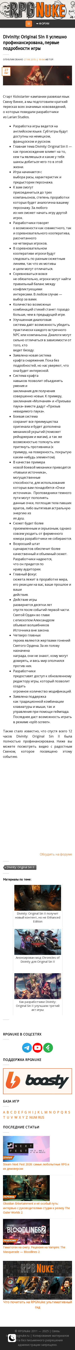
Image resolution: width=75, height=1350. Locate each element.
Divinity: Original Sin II (20, 867)
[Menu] (28, 23)
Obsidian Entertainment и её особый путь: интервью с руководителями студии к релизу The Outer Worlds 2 (36, 1208)
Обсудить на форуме (56, 854)
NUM (33, 1117)
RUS (41, 1117)
